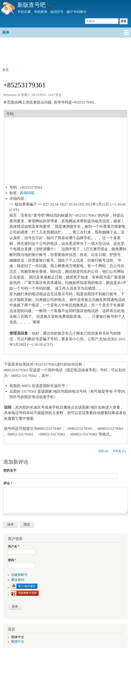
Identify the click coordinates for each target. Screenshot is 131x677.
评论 (7, 483)
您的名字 (9, 470)
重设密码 (17, 580)
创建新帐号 (19, 575)
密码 (12, 560)
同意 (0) (103, 451)
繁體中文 (17, 641)
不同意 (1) (119, 451)
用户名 (13, 546)
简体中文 (17, 637)
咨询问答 (27, 193)
